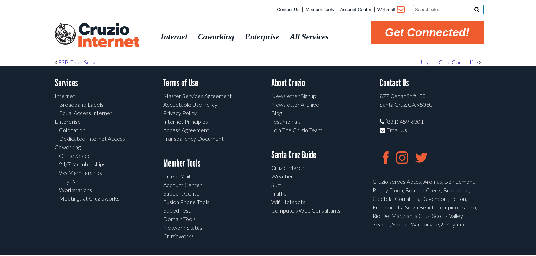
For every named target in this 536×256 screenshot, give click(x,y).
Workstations (75, 189)
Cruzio (108, 35)
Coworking (68, 147)
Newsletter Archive (295, 104)
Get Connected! (427, 32)
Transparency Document (193, 138)
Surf (276, 184)
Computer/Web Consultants (306, 210)
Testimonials (286, 121)
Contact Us (288, 9)
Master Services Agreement (197, 95)
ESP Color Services (80, 62)
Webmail (390, 10)
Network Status (182, 227)
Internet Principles (185, 121)
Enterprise (68, 121)
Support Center (182, 193)
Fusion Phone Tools (186, 201)
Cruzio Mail (176, 176)
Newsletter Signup (293, 95)
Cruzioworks (178, 236)
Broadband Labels (81, 104)
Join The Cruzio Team (296, 130)
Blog (276, 113)
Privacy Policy (180, 113)
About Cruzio (288, 83)
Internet (65, 95)
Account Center (355, 9)
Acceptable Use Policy (190, 104)
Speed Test (177, 210)
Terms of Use (180, 83)
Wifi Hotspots (288, 201)
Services (66, 83)
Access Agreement (186, 130)
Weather (282, 176)
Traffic (278, 193)
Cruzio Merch (287, 167)
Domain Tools (179, 218)
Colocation (72, 130)
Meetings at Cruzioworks (89, 198)
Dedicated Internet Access (92, 138)
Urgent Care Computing (451, 62)
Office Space (75, 155)
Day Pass (70, 181)
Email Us (393, 130)
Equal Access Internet (85, 113)
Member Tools (320, 9)
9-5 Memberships (80, 172)
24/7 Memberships (82, 164)
